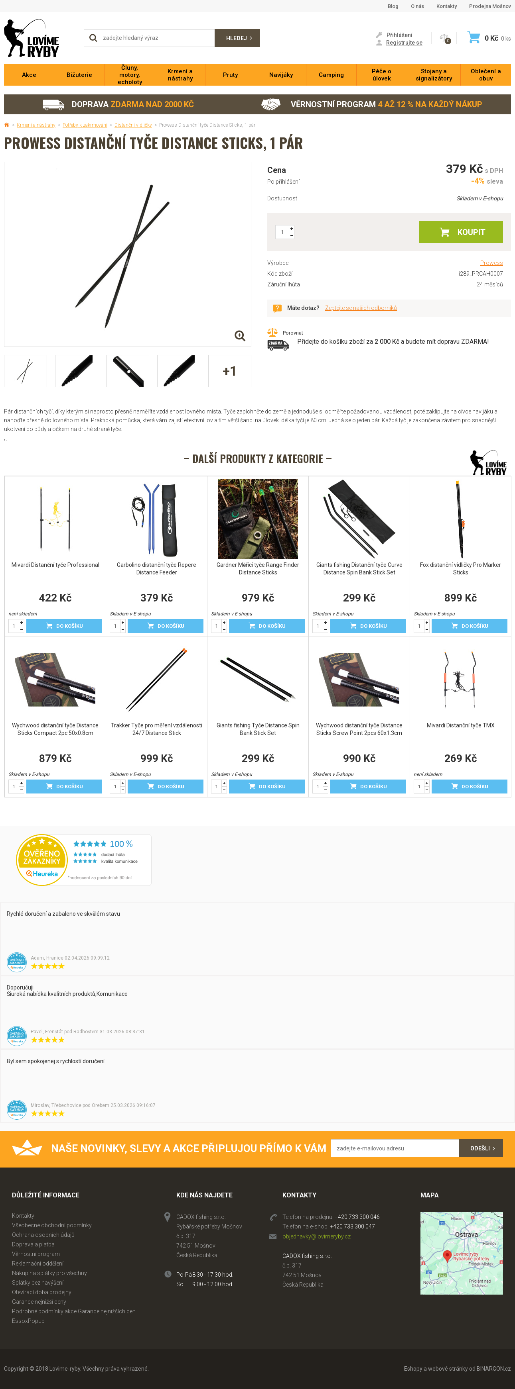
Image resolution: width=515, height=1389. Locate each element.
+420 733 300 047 (352, 1226)
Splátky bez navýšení (37, 1282)
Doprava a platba (33, 1244)
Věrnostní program (371, 104)
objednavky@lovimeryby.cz (316, 1236)
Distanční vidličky (133, 125)
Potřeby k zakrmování (85, 125)
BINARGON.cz (494, 1368)
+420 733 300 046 (357, 1217)
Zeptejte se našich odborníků (361, 308)
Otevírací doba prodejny (41, 1292)
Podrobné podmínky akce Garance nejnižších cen (74, 1311)
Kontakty (446, 6)
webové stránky (448, 1368)
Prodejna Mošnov (490, 6)
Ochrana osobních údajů (43, 1235)
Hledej (236, 38)
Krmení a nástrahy (36, 125)
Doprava (118, 104)
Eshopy (413, 1368)
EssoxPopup (28, 1321)
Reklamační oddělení (37, 1263)
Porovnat (293, 333)
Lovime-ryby (40, 38)
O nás (417, 6)
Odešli (480, 1148)
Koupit (471, 232)
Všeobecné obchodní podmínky (52, 1225)
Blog (393, 6)
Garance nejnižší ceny (39, 1302)
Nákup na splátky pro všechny (49, 1273)
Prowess (491, 263)
